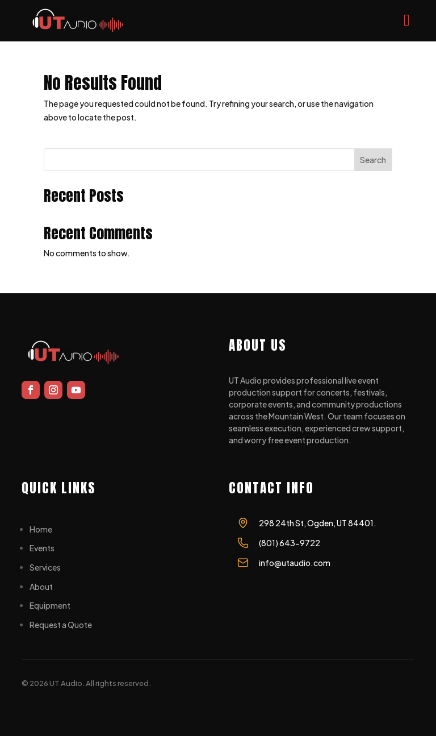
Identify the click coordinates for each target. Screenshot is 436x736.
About (41, 586)
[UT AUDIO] (79, 20)
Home (41, 529)
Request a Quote (61, 624)
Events (42, 548)
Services (45, 567)
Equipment (50, 605)
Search (373, 160)
